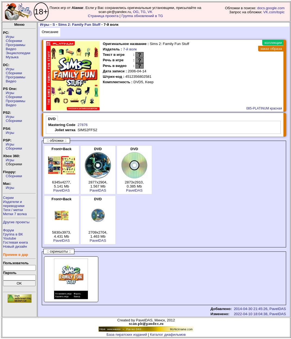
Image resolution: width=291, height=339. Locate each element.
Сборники (14, 41)
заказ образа (271, 49)
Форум (8, 230)
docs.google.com (271, 8)
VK (150, 12)
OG (136, 12)
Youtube (9, 238)
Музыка (12, 57)
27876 (83, 125)
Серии (8, 198)
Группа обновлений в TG (142, 16)
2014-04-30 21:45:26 (250, 309)
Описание (50, 32)
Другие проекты (16, 222)
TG (143, 12)
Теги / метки (13, 210)
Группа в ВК (13, 234)
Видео (11, 49)
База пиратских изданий (126, 334)
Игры (10, 37)
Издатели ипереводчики (13, 204)
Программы (15, 45)
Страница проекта (103, 16)
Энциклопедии (18, 53)
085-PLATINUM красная (264, 108)
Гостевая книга (15, 242)
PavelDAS (61, 190)
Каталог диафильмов (168, 334)
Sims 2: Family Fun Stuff (79, 24)
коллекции (273, 43)
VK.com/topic (274, 12)
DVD (52, 119)
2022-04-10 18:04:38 (250, 314)
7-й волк (130, 49)
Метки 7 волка (15, 214)
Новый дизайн (15, 246)
